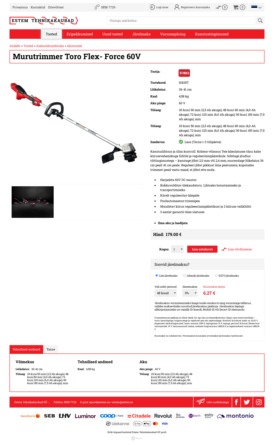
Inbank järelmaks (196, 275)
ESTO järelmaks (227, 275)
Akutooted (74, 46)
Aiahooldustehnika (50, 46)
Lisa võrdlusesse (240, 249)
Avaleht (15, 46)
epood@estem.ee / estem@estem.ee (111, 402)
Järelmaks (141, 34)
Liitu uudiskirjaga (212, 402)
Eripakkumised (80, 34)
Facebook (236, 402)
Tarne (50, 349)
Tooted (51, 34)
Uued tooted (112, 34)
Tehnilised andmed (26, 349)
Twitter (247, 402)
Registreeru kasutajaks (195, 7)
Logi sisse (162, 7)
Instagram (259, 402)
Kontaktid (38, 7)
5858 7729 (108, 7)
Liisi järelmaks (166, 275)
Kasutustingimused (212, 34)
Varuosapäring (173, 34)
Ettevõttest (56, 7)
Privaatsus (20, 7)
